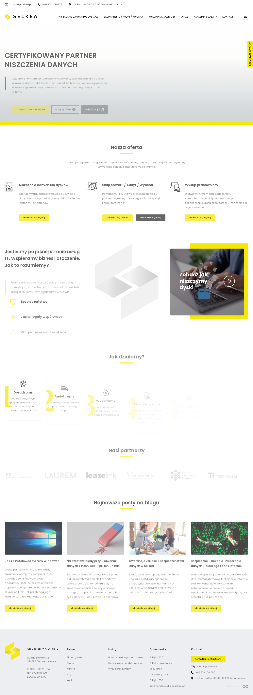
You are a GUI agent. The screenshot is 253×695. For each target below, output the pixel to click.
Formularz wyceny (250, 54)
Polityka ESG (156, 680)
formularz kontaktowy (208, 658)
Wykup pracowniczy (162, 16)
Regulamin (156, 668)
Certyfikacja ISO (159, 674)
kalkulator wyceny (150, 217)
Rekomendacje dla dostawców (167, 686)
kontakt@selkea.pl (20, 4)
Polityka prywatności (161, 663)
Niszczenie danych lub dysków (78, 16)
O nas (184, 16)
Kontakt (227, 16)
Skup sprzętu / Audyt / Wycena (123, 16)
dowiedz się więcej (34, 217)
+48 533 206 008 (52, 4)
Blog (69, 674)
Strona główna (75, 657)
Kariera (71, 668)
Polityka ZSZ (156, 657)
